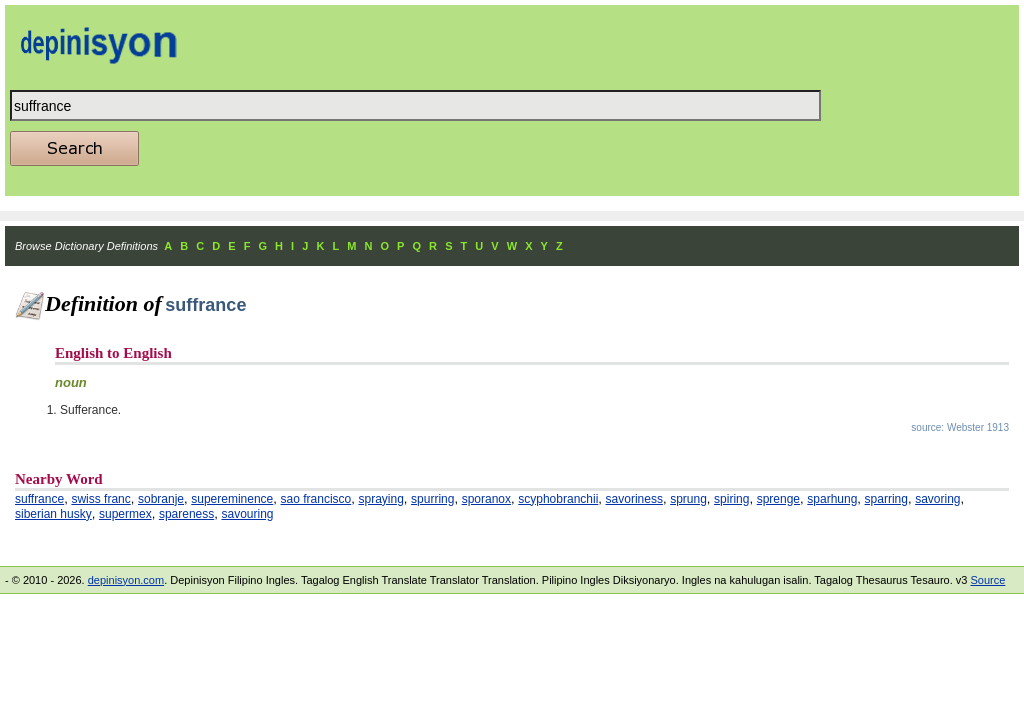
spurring (432, 499)
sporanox (486, 499)
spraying (380, 499)
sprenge (778, 499)
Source (987, 580)
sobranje (161, 499)
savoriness (634, 499)
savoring (937, 499)
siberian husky (53, 514)
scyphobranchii (558, 499)
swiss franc (100, 499)
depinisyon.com (126, 580)
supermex (125, 514)
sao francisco (316, 499)
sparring (886, 499)
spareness (186, 514)
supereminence (232, 499)
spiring (731, 499)
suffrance (39, 499)
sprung (688, 499)
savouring (247, 514)
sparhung (832, 499)
